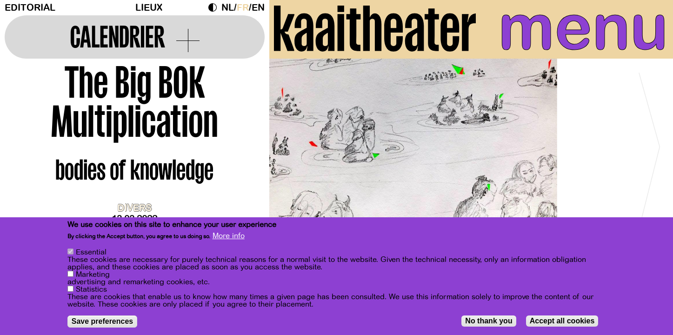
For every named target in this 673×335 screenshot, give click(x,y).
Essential (91, 252)
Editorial (30, 7)
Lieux (148, 7)
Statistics (91, 289)
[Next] (649, 151)
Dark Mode (215, 7)
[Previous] (292, 151)
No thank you (488, 321)
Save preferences (102, 321)
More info (229, 236)
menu (583, 28)
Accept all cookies (562, 321)
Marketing (93, 274)
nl (227, 7)
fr (243, 7)
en (258, 7)
